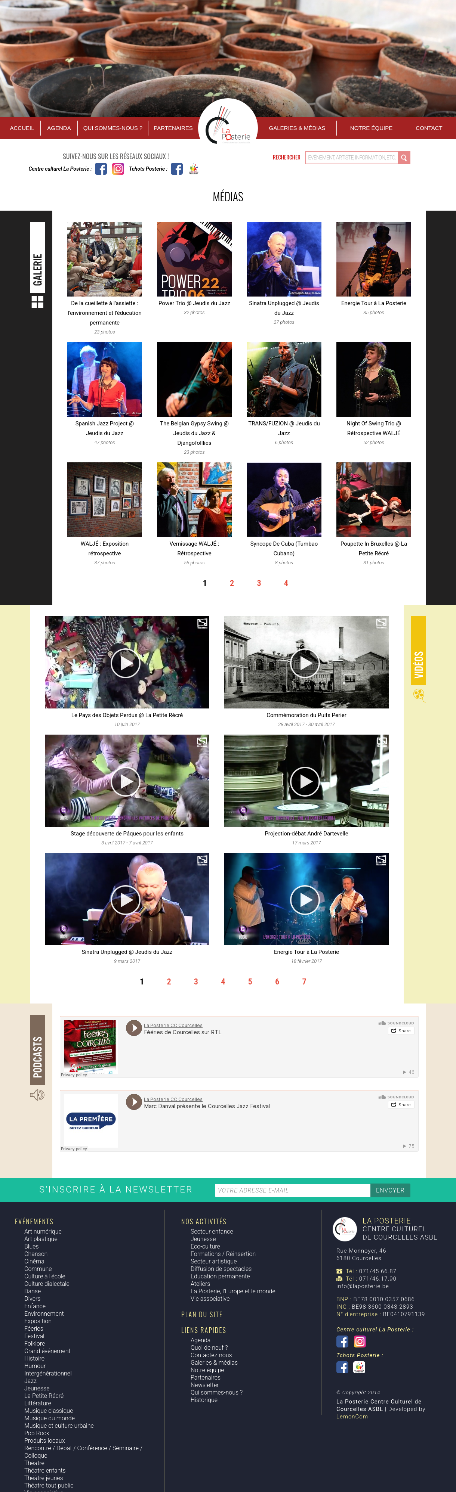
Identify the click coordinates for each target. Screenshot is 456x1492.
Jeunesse (36, 1388)
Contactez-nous (211, 1355)
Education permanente (220, 1276)
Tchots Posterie (185, 169)
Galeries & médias (214, 1362)
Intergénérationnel (48, 1373)
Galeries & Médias (297, 128)
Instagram (118, 169)
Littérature (37, 1403)
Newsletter (205, 1385)
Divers (32, 1298)
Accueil (22, 128)
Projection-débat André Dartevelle (306, 833)
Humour (35, 1366)
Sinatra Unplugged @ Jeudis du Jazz (127, 952)
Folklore (34, 1343)
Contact (429, 128)
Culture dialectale (47, 1283)
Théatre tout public (48, 1485)
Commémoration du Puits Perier (306, 715)
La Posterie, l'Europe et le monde (233, 1291)
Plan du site (202, 1314)
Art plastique (41, 1239)
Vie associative (210, 1298)
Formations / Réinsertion (223, 1253)
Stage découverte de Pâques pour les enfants (127, 833)
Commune (38, 1268)
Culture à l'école (44, 1276)
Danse (32, 1291)
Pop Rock (36, 1433)
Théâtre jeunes (43, 1478)
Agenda (59, 128)
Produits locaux (44, 1440)
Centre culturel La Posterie (101, 169)
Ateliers (200, 1283)
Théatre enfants (45, 1470)
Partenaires (173, 128)
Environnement (44, 1313)
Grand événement (47, 1351)
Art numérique (43, 1231)
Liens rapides (204, 1330)
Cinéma (34, 1261)
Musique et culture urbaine (59, 1425)
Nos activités (204, 1221)
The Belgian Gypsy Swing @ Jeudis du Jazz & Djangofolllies (194, 433)
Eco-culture (205, 1246)
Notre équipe (371, 128)
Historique (204, 1399)
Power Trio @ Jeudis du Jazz (194, 303)
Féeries (33, 1328)
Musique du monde (49, 1418)
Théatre (34, 1463)
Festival (34, 1336)
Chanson (35, 1253)
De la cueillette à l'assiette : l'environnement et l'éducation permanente (105, 313)
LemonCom (352, 1416)
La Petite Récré (44, 1395)
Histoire (34, 1358)
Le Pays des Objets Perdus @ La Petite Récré (127, 715)
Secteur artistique (214, 1261)
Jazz (30, 1380)
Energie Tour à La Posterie (373, 303)
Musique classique (48, 1410)
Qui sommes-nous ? (112, 128)
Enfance (35, 1306)
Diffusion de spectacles (221, 1268)
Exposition (38, 1321)
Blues (31, 1246)
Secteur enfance (212, 1231)
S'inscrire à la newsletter (117, 1189)
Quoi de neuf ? (209, 1347)
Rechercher (287, 157)
